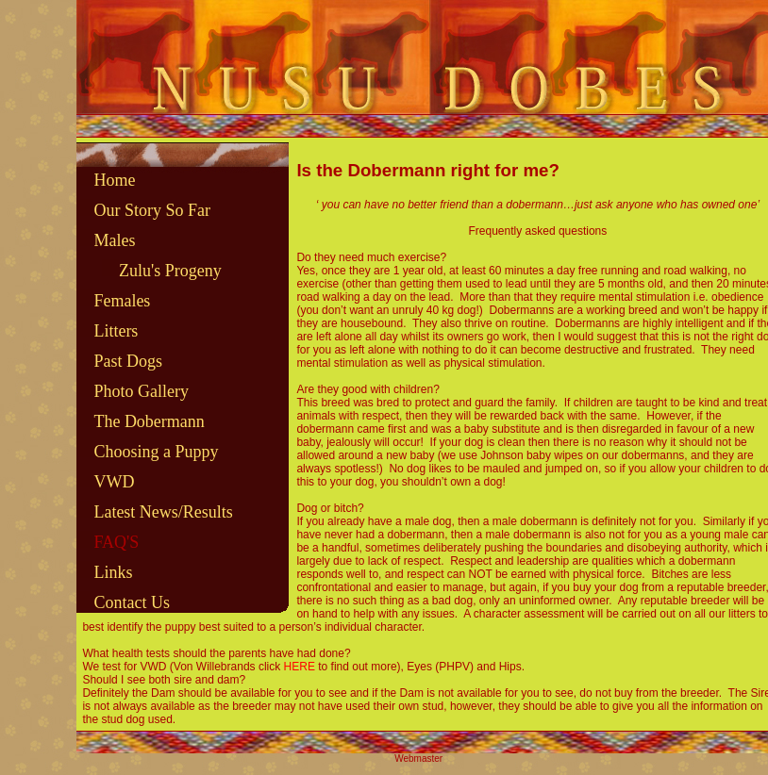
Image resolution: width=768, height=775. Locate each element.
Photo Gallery (141, 391)
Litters (115, 331)
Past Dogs (127, 361)
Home (114, 180)
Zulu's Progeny (170, 270)
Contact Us (131, 602)
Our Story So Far (151, 210)
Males (114, 240)
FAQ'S (116, 542)
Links (112, 572)
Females (121, 300)
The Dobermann (148, 421)
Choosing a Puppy (155, 451)
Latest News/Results (162, 512)
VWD (113, 481)
